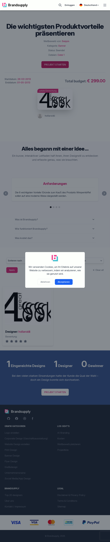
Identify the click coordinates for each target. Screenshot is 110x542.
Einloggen (70, 5)
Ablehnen (45, 282)
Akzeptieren (64, 282)
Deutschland (89, 5)
